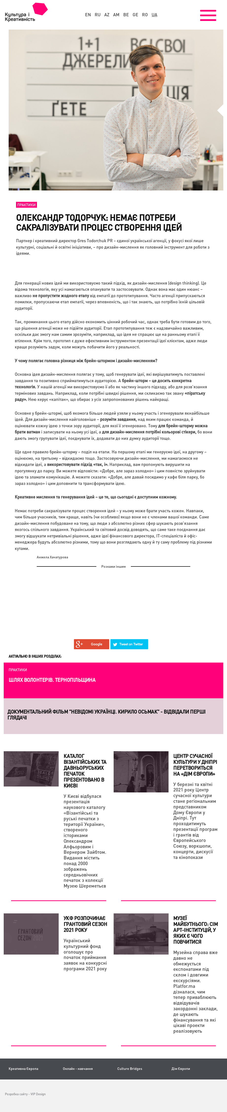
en (88, 14)
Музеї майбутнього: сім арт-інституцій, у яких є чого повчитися (195, 930)
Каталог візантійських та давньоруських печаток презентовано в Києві (85, 771)
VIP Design (38, 1094)
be (126, 14)
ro (145, 14)
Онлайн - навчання (78, 1068)
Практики (26, 204)
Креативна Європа (23, 1068)
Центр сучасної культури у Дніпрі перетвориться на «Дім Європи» (195, 765)
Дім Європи (181, 1068)
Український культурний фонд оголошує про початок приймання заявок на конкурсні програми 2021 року (85, 954)
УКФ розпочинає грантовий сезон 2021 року (85, 924)
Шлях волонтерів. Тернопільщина (52, 680)
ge (135, 14)
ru (98, 14)
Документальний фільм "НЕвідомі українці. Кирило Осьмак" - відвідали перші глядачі (106, 714)
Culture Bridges (129, 1068)
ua (154, 14)
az (106, 14)
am (116, 14)
